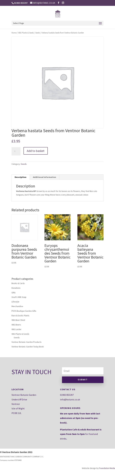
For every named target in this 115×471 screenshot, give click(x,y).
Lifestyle (15, 301)
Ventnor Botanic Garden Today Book (28, 346)
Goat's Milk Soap (19, 297)
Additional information (44, 177)
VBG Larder (16, 329)
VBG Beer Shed (18, 320)
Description (20, 177)
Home (14, 33)
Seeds (37, 33)
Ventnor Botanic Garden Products (26, 342)
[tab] (20, 177)
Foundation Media (107, 468)
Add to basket (35, 151)
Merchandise (17, 306)
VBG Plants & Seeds (26, 33)
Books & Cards (18, 283)
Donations (16, 288)
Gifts (14, 292)
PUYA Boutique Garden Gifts (24, 311)
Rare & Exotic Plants (20, 315)
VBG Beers (16, 324)
